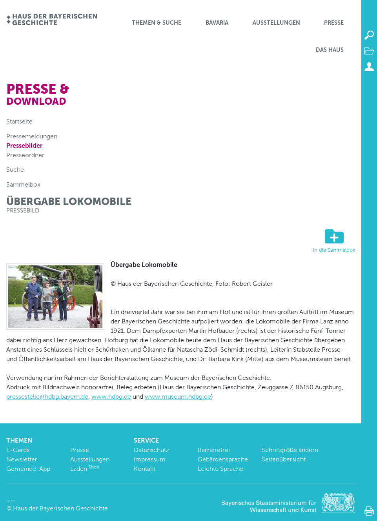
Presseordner (25, 155)
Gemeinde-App (28, 468)
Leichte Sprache (220, 468)
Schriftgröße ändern (290, 450)
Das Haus (330, 49)
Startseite (19, 121)
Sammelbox (23, 184)
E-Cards (17, 450)
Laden (84, 468)
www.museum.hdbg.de (178, 396)
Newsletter (21, 459)
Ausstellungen (276, 22)
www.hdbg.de (111, 396)
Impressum (150, 459)
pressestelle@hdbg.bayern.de (47, 396)
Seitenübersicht (284, 459)
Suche (15, 169)
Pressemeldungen (31, 136)
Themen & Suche (156, 22)
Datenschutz (151, 450)
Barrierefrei (214, 450)
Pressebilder (24, 145)
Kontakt (144, 468)
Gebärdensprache (223, 459)
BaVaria (217, 22)
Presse (334, 22)
